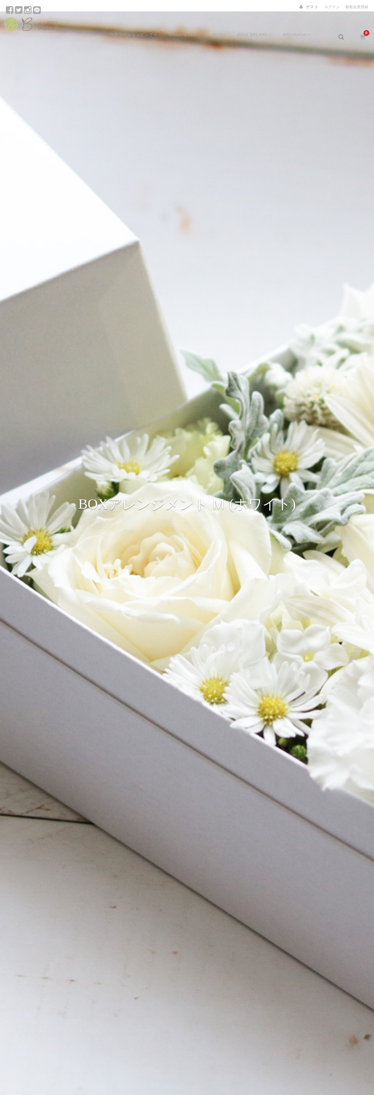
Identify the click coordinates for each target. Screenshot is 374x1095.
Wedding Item (187, 25)
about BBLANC (258, 25)
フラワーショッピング (134, 25)
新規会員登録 (356, 7)
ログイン (332, 7)
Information (302, 25)
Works (222, 25)
